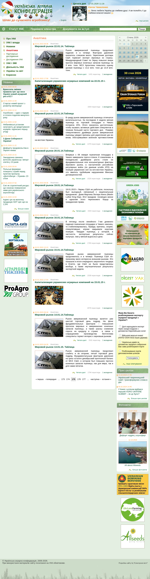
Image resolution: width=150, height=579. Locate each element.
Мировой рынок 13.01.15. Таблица (54, 347)
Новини (10, 46)
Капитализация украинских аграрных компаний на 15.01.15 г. (70, 282)
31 (128, 44)
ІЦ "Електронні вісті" (140, 563)
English (63, 20)
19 (120, 56)
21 (128, 56)
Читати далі (81, 74)
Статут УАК (16, 29)
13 (124, 52)
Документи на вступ (76, 29)
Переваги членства (43, 29)
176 (79, 379)
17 (141, 52)
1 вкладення (107, 74)
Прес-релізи (126, 370)
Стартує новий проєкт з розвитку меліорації (14, 104)
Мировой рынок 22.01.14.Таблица (54, 113)
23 (137, 56)
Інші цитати (143, 21)
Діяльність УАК (15, 67)
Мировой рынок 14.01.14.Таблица (54, 314)
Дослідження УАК (14, 59)
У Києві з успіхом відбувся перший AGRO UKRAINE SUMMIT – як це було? (130, 391)
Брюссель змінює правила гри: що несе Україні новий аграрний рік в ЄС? (15, 93)
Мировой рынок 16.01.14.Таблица (54, 217)
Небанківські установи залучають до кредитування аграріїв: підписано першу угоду (16, 128)
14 (128, 52)
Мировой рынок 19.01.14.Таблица (54, 185)
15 (133, 52)
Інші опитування (134, 364)
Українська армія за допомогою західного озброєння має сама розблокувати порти (132, 344)
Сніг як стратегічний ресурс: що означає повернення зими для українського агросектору (16, 189)
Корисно (11, 74)
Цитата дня (79, 3)
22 (133, 56)
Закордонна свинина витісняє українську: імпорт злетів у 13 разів (16, 159)
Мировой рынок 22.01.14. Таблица (54, 46)
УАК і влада (13, 42)
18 (145, 52)
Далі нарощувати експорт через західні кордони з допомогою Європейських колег (132, 329)
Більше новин (23, 209)
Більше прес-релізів (139, 398)
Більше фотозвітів (139, 470)
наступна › (95, 379)
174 (68, 379)
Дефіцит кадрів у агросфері (132, 435)
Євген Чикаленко (98, 7)
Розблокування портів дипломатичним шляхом (129, 352)
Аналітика (39, 38)
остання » (106, 379)
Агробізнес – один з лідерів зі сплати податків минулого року (16, 115)
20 (124, 56)
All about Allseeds (133, 465)
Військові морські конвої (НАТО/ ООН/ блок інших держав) (132, 336)
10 (141, 48)
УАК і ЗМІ (11, 63)
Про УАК (11, 38)
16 (137, 52)
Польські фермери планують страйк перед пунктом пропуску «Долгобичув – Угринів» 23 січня (15, 174)
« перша (39, 379)
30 (124, 44)
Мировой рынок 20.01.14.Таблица (54, 150)
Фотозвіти (125, 404)
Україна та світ (14, 71)
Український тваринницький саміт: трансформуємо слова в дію (132, 379)
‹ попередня (50, 379)
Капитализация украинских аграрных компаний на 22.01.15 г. (70, 81)
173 (63, 379)
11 (145, 48)
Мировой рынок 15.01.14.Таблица (54, 249)
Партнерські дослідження (12, 55)
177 (84, 379)
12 (120, 52)
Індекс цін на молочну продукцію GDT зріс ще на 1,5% (15, 201)
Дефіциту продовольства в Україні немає (15, 149)
